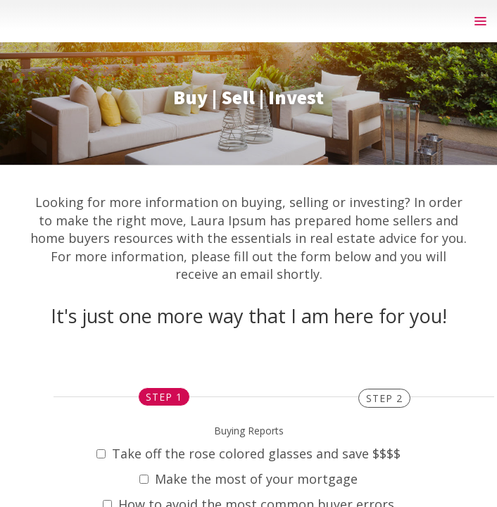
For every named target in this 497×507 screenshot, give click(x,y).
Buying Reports (249, 430)
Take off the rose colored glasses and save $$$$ (248, 453)
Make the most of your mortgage (248, 478)
